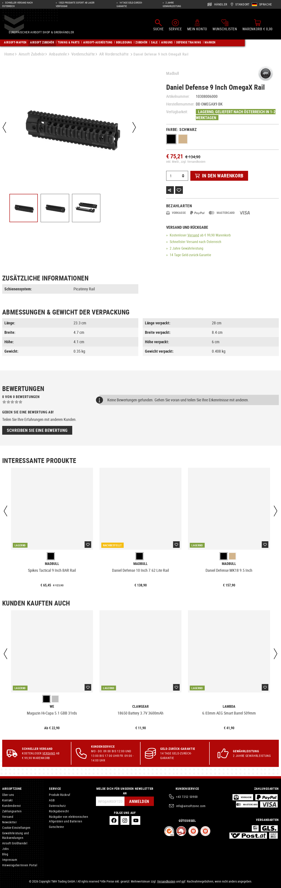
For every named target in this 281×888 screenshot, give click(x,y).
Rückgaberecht (59, 811)
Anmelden (138, 801)
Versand (193, 235)
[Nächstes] (133, 127)
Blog (5, 854)
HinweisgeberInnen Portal (19, 865)
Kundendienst (11, 806)
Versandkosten (166, 881)
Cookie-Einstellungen (16, 827)
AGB (52, 800)
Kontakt (7, 800)
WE (52, 706)
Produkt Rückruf (59, 795)
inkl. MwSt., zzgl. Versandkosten (185, 161)
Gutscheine (56, 827)
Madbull (172, 73)
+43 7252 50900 (187, 797)
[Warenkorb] (257, 26)
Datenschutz (57, 806)
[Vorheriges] (4, 127)
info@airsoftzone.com (191, 806)
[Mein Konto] (197, 26)
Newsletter (9, 822)
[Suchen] (158, 26)
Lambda (229, 706)
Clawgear (140, 706)
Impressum (9, 860)
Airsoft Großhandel (14, 843)
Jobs (5, 849)
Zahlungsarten (12, 811)
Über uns (8, 795)
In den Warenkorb (219, 175)
